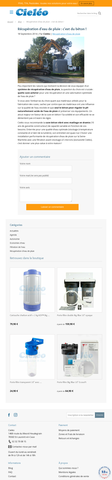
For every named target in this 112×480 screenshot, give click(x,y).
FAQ (10, 472)
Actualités (14, 231)
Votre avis (25, 187)
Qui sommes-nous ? (68, 468)
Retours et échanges (69, 438)
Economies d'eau (17, 243)
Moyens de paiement (69, 430)
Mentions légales (67, 472)
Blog (10, 468)
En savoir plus (86, 3)
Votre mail (34, 175)
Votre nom (25, 163)
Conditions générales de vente (74, 476)
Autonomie (15, 239)
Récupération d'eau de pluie (66, 33)
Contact (12, 476)
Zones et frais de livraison (71, 434)
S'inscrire (99, 415)
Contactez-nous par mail (24, 446)
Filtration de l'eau (17, 247)
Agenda (13, 235)
